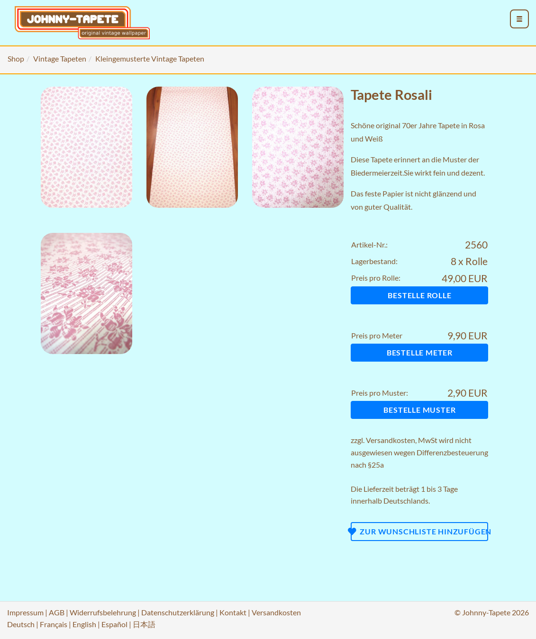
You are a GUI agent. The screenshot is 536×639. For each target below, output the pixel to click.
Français (53, 624)
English (84, 624)
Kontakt (232, 612)
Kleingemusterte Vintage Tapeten (149, 58)
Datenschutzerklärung (177, 612)
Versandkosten (390, 439)
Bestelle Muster (419, 409)
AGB (56, 612)
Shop (16, 58)
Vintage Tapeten (59, 58)
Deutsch (21, 624)
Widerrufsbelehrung (103, 612)
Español (114, 624)
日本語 (144, 624)
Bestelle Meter (420, 352)
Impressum (25, 612)
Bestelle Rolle (419, 295)
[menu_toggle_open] (519, 18)
